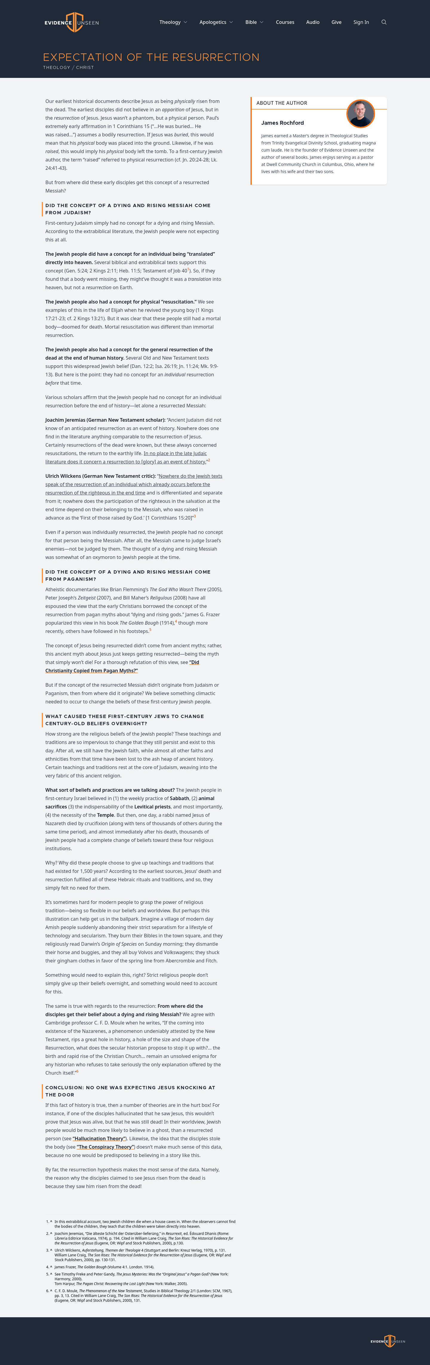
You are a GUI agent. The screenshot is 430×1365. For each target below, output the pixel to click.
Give (336, 22)
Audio (313, 22)
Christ (85, 68)
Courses (285, 22)
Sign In (361, 22)
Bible (251, 22)
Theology (169, 22)
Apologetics (213, 22)
